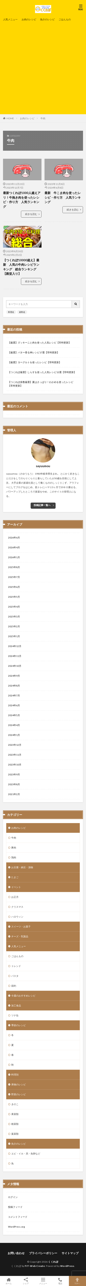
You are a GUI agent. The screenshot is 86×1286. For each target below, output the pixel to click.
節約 (13, 985)
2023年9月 (14, 774)
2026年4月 (14, 547)
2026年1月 (14, 557)
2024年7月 (14, 695)
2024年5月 (14, 715)
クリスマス (17, 906)
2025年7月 (14, 577)
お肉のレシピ (29, 19)
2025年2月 (14, 626)
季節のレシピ (18, 1025)
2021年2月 (14, 794)
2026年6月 (14, 537)
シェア (25, 1281)
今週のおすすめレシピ (23, 995)
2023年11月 (14, 754)
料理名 (11, 312)
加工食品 (16, 1005)
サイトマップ (70, 1253)
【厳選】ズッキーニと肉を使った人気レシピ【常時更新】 (39, 342)
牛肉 (42, 118)
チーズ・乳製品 (19, 936)
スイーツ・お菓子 (21, 926)
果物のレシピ (18, 1084)
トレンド (16, 966)
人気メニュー (10, 19)
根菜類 (15, 1123)
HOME (10, 118)
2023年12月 (14, 744)
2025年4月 (14, 606)
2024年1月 (14, 734)
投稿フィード (15, 1206)
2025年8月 (14, 567)
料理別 (15, 1074)
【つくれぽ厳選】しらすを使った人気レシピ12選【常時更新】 (42, 372)
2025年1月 (14, 636)
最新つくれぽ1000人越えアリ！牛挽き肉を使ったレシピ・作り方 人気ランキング (21, 199)
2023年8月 (14, 784)
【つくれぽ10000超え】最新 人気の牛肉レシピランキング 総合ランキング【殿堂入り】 (21, 267)
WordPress (67, 1265)
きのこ (15, 1104)
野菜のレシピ (18, 1094)
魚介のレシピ (47, 19)
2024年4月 (14, 725)
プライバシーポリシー (43, 1253)
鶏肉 (13, 857)
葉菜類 (15, 1133)
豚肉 (13, 847)
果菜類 (15, 1114)
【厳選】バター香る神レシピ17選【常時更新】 (33, 352)
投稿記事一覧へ (42, 505)
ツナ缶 (15, 1015)
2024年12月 (14, 646)
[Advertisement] (43, 67)
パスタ (15, 975)
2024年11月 (14, 656)
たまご (15, 877)
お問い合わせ (16, 1253)
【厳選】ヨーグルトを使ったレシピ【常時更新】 (34, 362)
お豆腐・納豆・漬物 (22, 867)
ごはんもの (65, 19)
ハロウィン (17, 916)
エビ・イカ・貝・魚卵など (25, 1153)
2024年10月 (14, 665)
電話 (60, 1281)
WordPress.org (16, 1226)
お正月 (15, 896)
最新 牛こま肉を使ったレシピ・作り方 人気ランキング (63, 197)
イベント (16, 887)
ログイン (13, 1197)
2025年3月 (14, 616)
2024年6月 (14, 705)
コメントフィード (17, 1216)
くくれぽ (53, 1261)
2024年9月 (14, 675)
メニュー (43, 1281)
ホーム (8, 1281)
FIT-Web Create (35, 1265)
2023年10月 (14, 764)
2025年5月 (14, 596)
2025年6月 (14, 586)
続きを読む (31, 214)
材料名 (22, 312)
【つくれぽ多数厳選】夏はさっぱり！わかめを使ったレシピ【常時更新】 (40, 384)
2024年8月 (14, 685)
